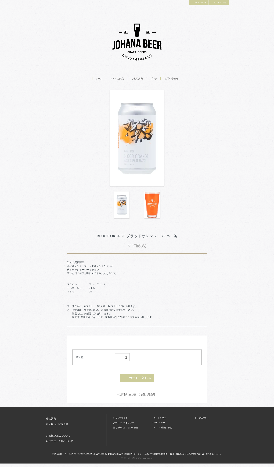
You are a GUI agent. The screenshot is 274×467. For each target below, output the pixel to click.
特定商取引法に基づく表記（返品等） (137, 394)
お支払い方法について (58, 435)
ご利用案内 (137, 78)
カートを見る (160, 418)
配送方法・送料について (59, 441)
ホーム (99, 78)
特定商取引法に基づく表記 (125, 427)
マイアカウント (198, 2)
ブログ (153, 78)
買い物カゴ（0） (218, 2)
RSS (155, 422)
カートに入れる (137, 378)
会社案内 (51, 418)
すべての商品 (117, 78)
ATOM (162, 422)
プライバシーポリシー (123, 422)
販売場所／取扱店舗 (57, 424)
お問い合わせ (171, 78)
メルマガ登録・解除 (163, 427)
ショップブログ (120, 418)
